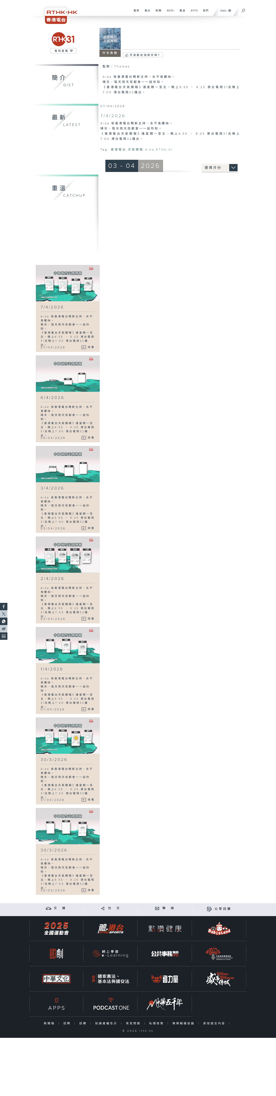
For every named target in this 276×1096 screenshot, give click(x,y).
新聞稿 (50, 1023)
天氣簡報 (135, 149)
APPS (193, 12)
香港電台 (118, 149)
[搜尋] (243, 9)
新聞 (157, 12)
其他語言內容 (215, 1023)
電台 (146, 12)
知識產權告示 (107, 1023)
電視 (135, 12)
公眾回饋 (223, 909)
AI (171, 149)
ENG (223, 10)
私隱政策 (157, 1023)
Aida (149, 149)
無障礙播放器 (184, 1023)
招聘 (67, 1023)
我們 (204, 12)
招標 (83, 1023)
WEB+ (169, 12)
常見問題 (134, 1023)
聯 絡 (168, 908)
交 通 (60, 908)
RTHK (161, 149)
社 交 (114, 908)
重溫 (181, 12)
